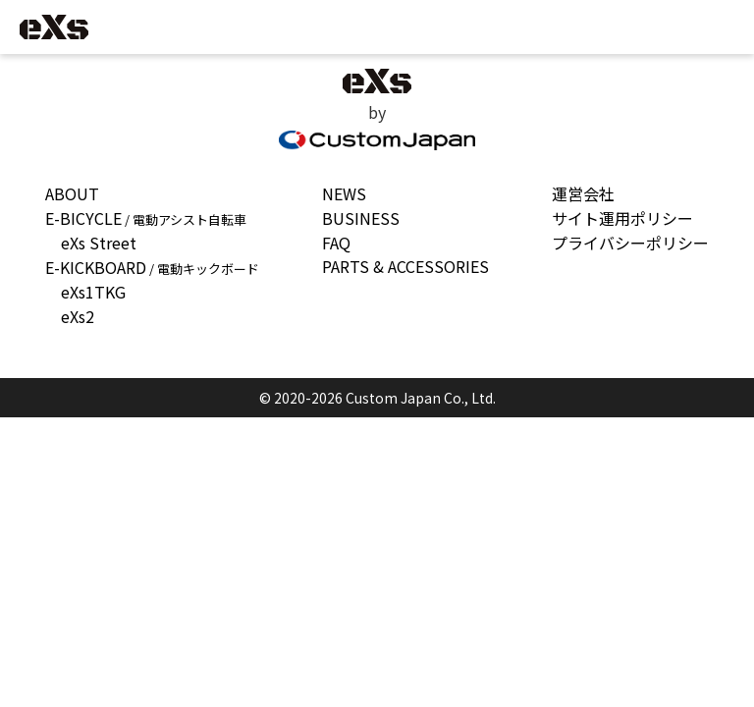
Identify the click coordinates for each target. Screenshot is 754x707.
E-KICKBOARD (152, 267)
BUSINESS (361, 218)
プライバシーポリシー (630, 242)
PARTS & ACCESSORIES (405, 266)
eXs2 (77, 316)
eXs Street (98, 242)
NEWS (344, 193)
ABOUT (72, 193)
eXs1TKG (93, 291)
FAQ (336, 242)
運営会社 (583, 193)
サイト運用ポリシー (622, 218)
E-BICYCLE (145, 218)
